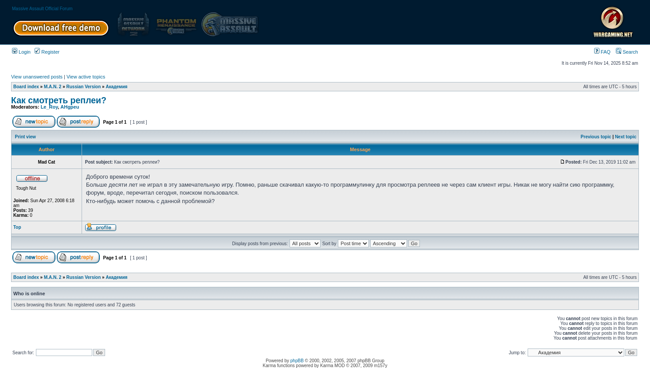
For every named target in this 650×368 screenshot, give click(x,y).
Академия (116, 86)
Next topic (625, 136)
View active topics (86, 76)
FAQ (602, 52)
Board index (26, 86)
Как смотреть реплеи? (58, 100)
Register (47, 52)
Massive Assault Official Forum (42, 8)
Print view (25, 136)
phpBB (297, 360)
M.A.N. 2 (52, 86)
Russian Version (84, 86)
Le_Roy (49, 107)
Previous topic (596, 136)
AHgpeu (69, 107)
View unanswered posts (37, 76)
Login (21, 52)
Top (17, 227)
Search (627, 52)
